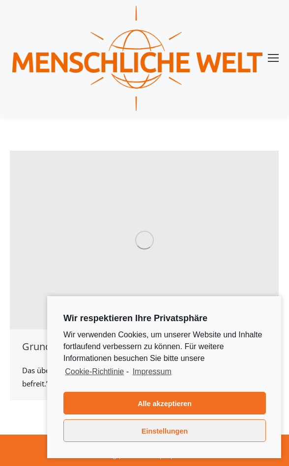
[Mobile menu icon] (273, 58)
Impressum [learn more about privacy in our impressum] (152, 371)
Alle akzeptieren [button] (165, 404)
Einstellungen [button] (165, 431)
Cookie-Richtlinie (94, 371)
